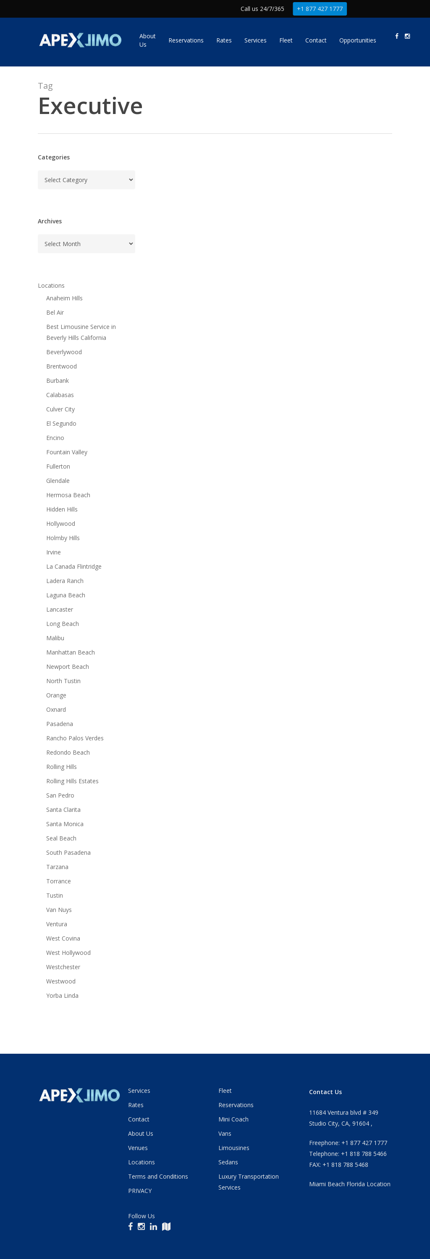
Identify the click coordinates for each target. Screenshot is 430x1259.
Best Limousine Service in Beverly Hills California (81, 332)
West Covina (63, 938)
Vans (224, 1133)
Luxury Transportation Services (248, 1181)
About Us (140, 1133)
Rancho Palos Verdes (75, 738)
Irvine (53, 552)
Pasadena (59, 724)
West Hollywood (68, 953)
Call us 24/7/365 (262, 9)
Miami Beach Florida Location (350, 1184)
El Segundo (61, 423)
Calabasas (60, 395)
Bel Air (55, 312)
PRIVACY (140, 1191)
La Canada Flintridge (74, 566)
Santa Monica (65, 824)
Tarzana (57, 867)
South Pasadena (68, 852)
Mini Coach (233, 1119)
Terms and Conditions (158, 1176)
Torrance (58, 881)
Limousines (233, 1148)
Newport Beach (67, 667)
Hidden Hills (62, 509)
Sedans (228, 1162)
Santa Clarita (63, 810)
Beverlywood (64, 352)
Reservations (236, 1105)
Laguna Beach (65, 595)
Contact (138, 1119)
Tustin (54, 895)
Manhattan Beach (70, 652)
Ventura (56, 924)
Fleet (225, 1091)
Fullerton (58, 466)
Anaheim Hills (64, 298)
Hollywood (60, 523)
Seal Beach (61, 838)
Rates (136, 1105)
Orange (56, 695)
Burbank (57, 380)
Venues (138, 1148)
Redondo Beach (68, 752)
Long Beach (62, 624)
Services (139, 1091)
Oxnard (56, 709)
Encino (55, 438)
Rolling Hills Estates (72, 781)
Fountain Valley (66, 452)
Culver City (60, 409)
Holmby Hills (63, 538)
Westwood (61, 981)
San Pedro (60, 795)
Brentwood (61, 366)
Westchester (63, 967)
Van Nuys (59, 910)
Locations (51, 285)
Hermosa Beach (68, 495)
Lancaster (59, 609)
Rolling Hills (61, 767)
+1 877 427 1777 (320, 9)
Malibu (55, 638)
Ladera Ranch (65, 581)
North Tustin (63, 681)
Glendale (58, 481)
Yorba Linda (62, 995)
